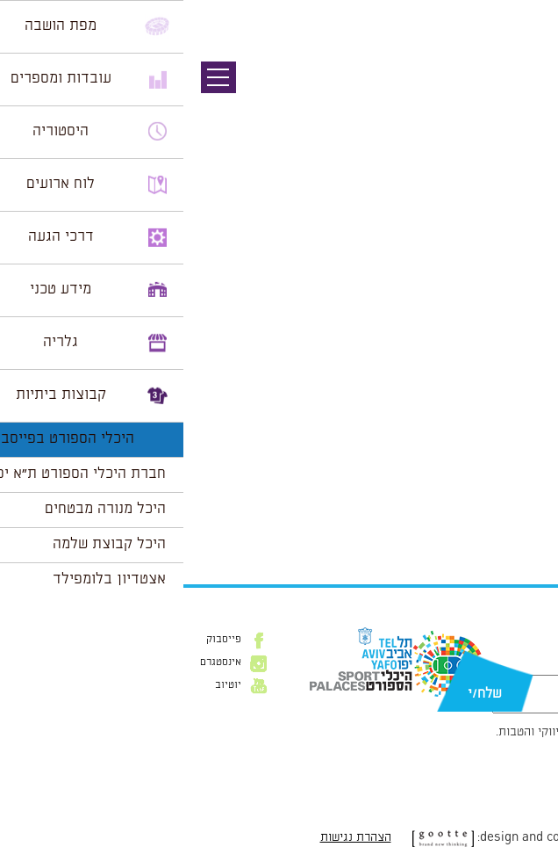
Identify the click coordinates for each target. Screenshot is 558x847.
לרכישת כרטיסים (495, 484)
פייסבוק (40, 639)
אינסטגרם (37, 662)
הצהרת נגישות (172, 837)
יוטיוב (45, 685)
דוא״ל (530, 666)
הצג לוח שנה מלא (494, 526)
